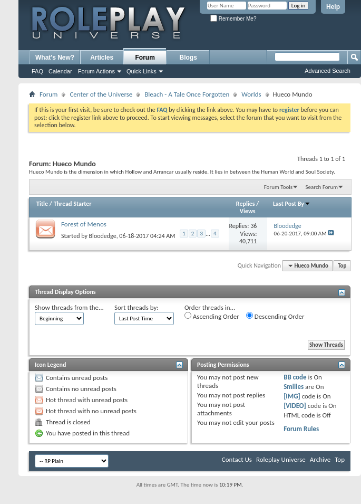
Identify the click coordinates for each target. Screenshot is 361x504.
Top (342, 265)
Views (248, 211)
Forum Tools (278, 187)
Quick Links (141, 71)
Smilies (294, 387)
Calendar (60, 71)
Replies (245, 203)
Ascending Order (211, 316)
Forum (145, 57)
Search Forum (322, 187)
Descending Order (275, 316)
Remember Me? (233, 19)
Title (42, 203)
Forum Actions (96, 71)
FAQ (37, 71)
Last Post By (291, 203)
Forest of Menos (83, 224)
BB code (295, 377)
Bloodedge (102, 236)
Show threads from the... (69, 307)
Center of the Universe (101, 94)
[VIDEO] (295, 406)
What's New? (54, 57)
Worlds (251, 94)
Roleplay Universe (281, 459)
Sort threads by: (136, 307)
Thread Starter (73, 203)
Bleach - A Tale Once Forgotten (186, 94)
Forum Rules (301, 429)
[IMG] (292, 396)
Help (333, 7)
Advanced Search (327, 71)
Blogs (188, 57)
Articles (101, 57)
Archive (320, 459)
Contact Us (237, 459)
